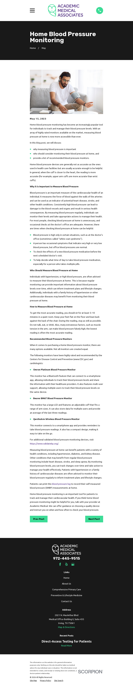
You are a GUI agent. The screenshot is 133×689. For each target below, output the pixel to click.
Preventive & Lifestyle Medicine (66, 595)
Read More (66, 645)
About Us (66, 583)
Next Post (94, 519)
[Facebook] (60, 564)
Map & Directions (66, 627)
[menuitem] (33, 680)
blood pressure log (61, 484)
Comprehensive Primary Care (66, 589)
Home (66, 578)
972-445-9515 (66, 558)
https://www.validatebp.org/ (44, 443)
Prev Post (38, 519)
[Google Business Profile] (72, 564)
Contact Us (66, 601)
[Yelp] (66, 564)
